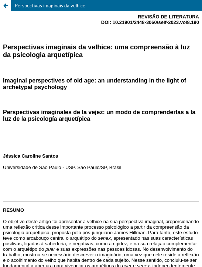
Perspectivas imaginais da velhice (50, 5)
